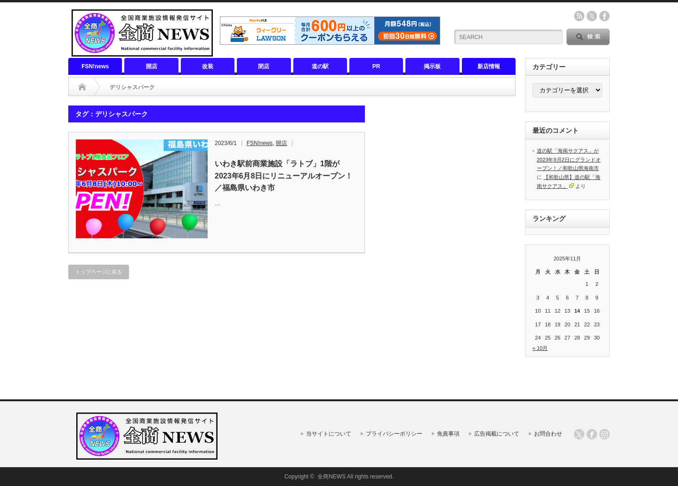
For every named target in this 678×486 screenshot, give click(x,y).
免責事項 (448, 433)
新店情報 (488, 66)
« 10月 (540, 348)
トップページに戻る (98, 272)
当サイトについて (328, 433)
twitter (592, 16)
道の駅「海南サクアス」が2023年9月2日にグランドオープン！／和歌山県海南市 (569, 159)
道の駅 (320, 66)
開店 (151, 66)
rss (579, 16)
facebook (604, 16)
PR (376, 66)
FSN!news (95, 66)
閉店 (263, 66)
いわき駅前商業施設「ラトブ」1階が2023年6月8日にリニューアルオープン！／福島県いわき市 (284, 176)
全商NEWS (331, 476)
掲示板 (432, 66)
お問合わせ (548, 433)
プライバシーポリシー (394, 433)
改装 (207, 66)
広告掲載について (496, 433)
